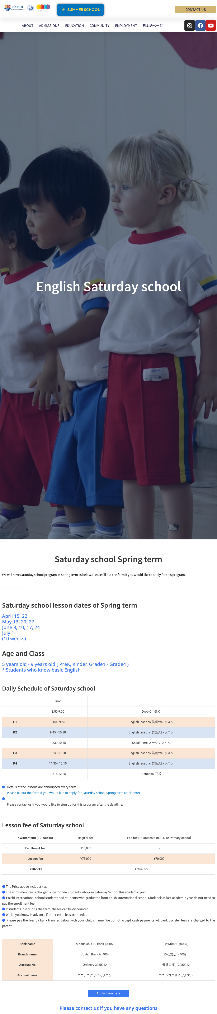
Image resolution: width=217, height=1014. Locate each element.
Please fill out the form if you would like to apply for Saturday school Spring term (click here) (73, 793)
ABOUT (27, 25)
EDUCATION (74, 25)
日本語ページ (153, 25)
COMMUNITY (99, 25)
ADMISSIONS (49, 25)
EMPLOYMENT (126, 25)
